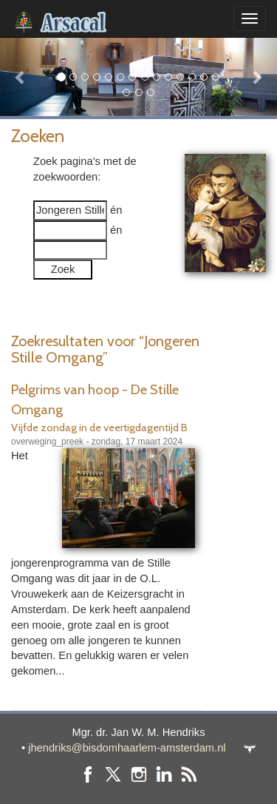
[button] (20, 76)
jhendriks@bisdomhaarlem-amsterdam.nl (126, 748)
